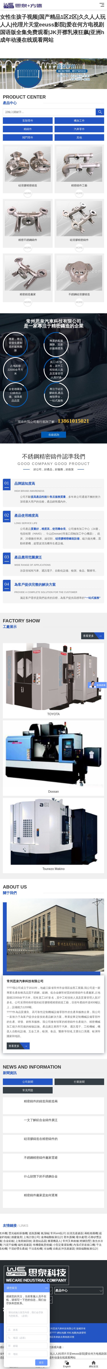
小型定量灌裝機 (62, 1244)
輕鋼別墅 (85, 1240)
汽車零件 (79, 129)
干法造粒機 (35, 1248)
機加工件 (79, 120)
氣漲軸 (45, 1233)
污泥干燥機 (10, 1244)
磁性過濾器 (24, 1244)
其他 (79, 137)
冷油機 (48, 1248)
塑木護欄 (69, 1237)
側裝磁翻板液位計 (86, 1248)
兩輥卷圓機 (91, 1233)
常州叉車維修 (71, 1240)
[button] (49, 85)
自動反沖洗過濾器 (63, 1248)
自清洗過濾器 (75, 1233)
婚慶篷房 (16, 1237)
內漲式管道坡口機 (84, 1244)
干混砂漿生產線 (18, 1248)
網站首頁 (93, 1364)
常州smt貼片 (57, 1233)
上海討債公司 (31, 1237)
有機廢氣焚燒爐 (42, 1244)
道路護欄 (34, 1233)
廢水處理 (81, 1237)
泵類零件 (27, 120)
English (67, 1364)
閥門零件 (27, 137)
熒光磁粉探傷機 (18, 1233)
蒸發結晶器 (39, 1240)
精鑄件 (28, 129)
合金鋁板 (8, 1240)
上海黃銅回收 (23, 1240)
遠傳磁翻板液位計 (51, 1237)
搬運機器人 (54, 1240)
